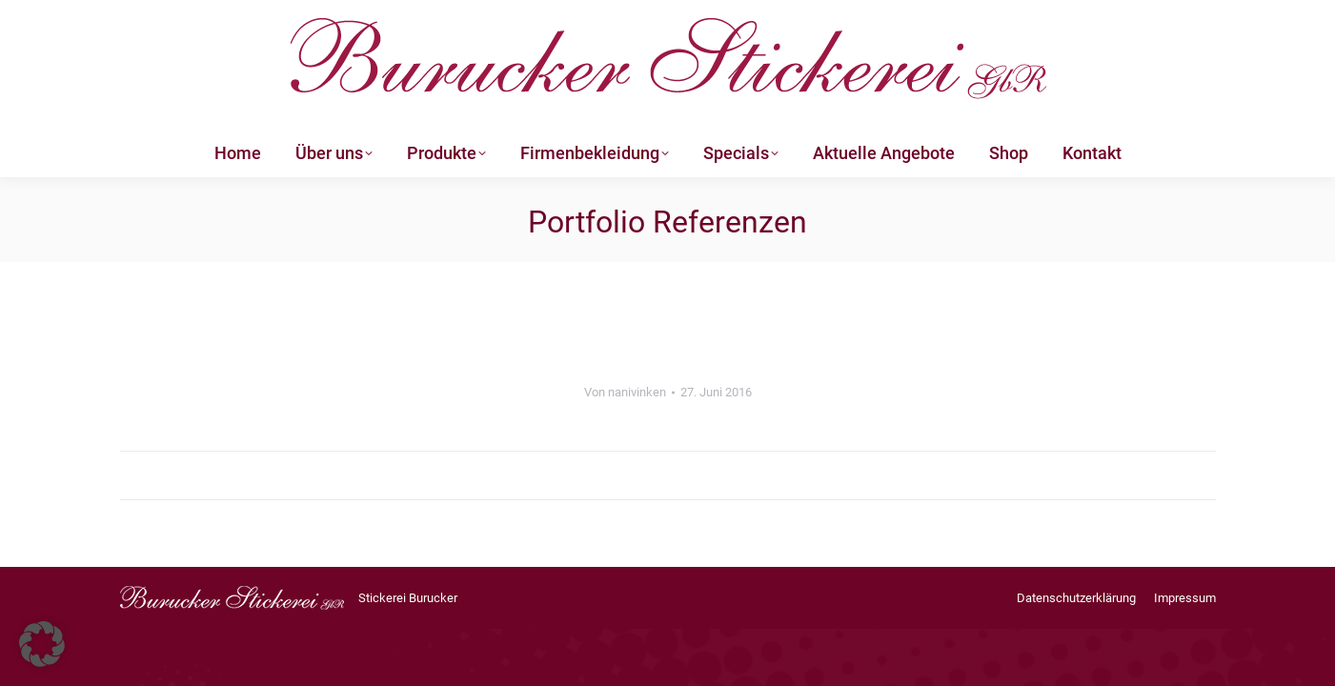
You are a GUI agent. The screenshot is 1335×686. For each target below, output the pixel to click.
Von (625, 392)
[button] (42, 644)
